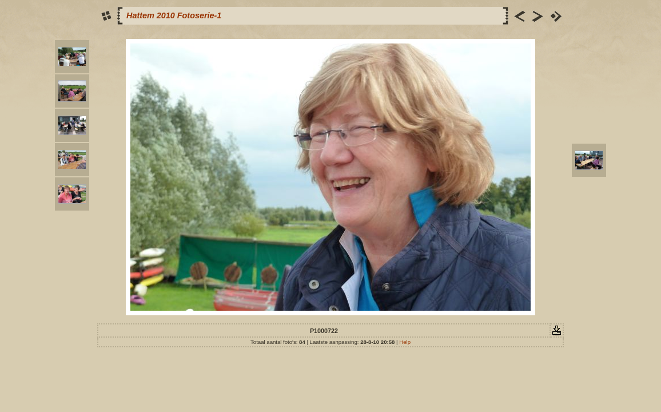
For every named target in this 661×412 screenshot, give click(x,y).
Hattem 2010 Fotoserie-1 (173, 15)
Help (405, 342)
